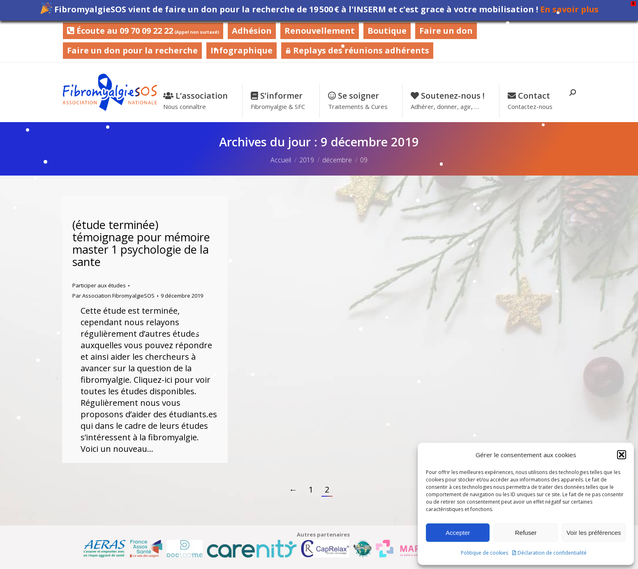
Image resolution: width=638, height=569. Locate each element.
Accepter (458, 532)
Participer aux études (99, 285)
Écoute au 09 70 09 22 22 (143, 30)
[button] (621, 455)
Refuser (526, 532)
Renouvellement (319, 30)
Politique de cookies (484, 552)
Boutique (387, 30)
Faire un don (446, 30)
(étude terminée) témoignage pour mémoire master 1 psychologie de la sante (141, 243)
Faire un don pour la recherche (132, 50)
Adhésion (252, 30)
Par (113, 295)
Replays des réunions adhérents (357, 50)
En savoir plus (569, 9)
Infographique (241, 50)
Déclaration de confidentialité (552, 552)
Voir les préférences (593, 532)
